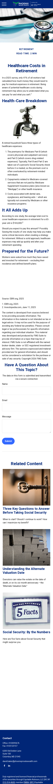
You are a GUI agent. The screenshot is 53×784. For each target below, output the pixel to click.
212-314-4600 (9, 782)
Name (5, 384)
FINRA (26, 782)
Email (4, 400)
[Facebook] (4, 765)
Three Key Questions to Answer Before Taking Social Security (26, 510)
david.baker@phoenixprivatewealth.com (20, 761)
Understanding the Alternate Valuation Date (24, 571)
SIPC (32, 782)
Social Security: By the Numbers (26, 632)
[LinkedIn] (9, 765)
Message (6, 416)
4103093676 (13, 743)
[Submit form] (8, 441)
